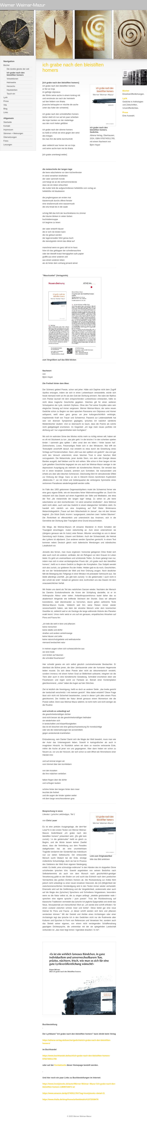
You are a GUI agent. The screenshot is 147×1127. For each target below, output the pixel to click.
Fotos (5, 141)
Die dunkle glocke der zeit (18, 69)
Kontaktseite (60, 1065)
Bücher (6, 65)
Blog (5, 109)
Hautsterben (12, 90)
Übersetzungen (10, 137)
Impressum (8, 130)
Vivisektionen (12, 79)
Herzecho (11, 86)
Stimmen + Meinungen (13, 133)
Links (5, 112)
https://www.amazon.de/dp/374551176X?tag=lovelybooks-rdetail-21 (73, 1093)
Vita (5, 105)
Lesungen (7, 145)
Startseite (7, 122)
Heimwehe (11, 82)
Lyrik (5, 97)
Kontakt (6, 126)
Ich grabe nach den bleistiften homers (15, 74)
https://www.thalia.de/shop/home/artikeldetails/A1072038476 (70, 1099)
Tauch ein (11, 94)
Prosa (5, 101)
